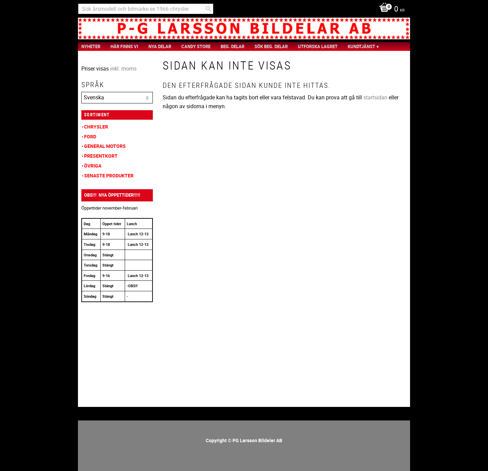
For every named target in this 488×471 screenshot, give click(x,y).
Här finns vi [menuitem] (124, 46)
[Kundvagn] (390, 9)
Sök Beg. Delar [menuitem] (271, 46)
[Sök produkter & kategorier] (146, 8)
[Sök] (208, 9)
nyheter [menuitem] (90, 46)
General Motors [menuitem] (105, 146)
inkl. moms (123, 68)
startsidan (375, 97)
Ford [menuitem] (90, 136)
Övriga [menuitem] (92, 165)
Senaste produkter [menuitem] (109, 175)
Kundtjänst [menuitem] (361, 46)
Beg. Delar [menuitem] (232, 46)
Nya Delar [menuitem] (159, 46)
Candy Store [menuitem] (195, 46)
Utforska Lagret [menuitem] (318, 46)
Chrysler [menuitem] (96, 126)
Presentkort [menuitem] (101, 156)
